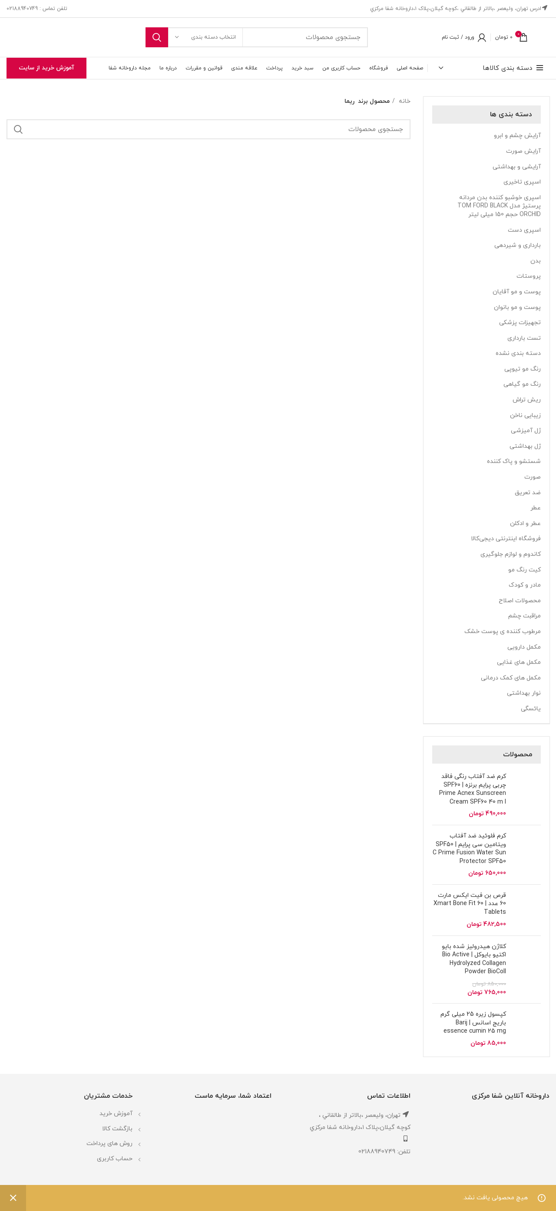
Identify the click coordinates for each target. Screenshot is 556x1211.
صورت (532, 477)
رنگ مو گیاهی (522, 384)
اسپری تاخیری (522, 182)
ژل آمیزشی (526, 431)
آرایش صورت (523, 151)
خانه (403, 101)
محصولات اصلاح (520, 601)
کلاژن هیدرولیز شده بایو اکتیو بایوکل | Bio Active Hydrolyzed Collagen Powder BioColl (474, 959)
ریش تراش (527, 400)
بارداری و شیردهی (517, 245)
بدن (535, 261)
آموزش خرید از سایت (46, 68)
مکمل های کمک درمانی (511, 678)
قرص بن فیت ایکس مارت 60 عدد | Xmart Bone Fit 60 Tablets (470, 903)
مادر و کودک (525, 585)
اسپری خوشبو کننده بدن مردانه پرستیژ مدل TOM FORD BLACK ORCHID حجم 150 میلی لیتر (499, 206)
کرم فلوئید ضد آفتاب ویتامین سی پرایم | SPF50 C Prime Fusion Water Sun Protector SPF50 (469, 849)
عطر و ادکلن (525, 523)
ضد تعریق (528, 493)
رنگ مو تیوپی (522, 369)
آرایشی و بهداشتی (517, 167)
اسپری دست (524, 230)
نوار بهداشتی (524, 693)
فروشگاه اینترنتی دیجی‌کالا (506, 539)
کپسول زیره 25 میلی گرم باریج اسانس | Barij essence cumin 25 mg (473, 1022)
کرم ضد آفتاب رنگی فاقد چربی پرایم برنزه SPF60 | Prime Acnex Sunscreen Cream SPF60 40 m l (472, 789)
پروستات (528, 276)
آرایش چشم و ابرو (517, 135)
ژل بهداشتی (525, 446)
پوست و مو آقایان (517, 292)
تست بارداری (524, 338)
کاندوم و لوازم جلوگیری (510, 554)
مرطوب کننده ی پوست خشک (502, 631)
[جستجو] (257, 37)
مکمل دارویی (524, 647)
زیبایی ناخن (525, 415)
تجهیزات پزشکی (520, 322)
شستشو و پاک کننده (514, 461)
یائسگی (531, 709)
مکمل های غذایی (519, 662)
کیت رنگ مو (524, 570)
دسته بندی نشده (518, 353)
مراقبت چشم (524, 616)
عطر (535, 508)
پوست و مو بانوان (517, 307)
